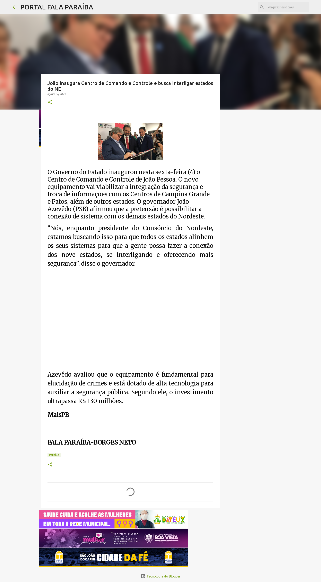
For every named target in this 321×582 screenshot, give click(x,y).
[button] (49, 102)
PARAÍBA (54, 455)
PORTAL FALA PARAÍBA (56, 7)
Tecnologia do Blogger (160, 576)
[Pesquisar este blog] (287, 7)
